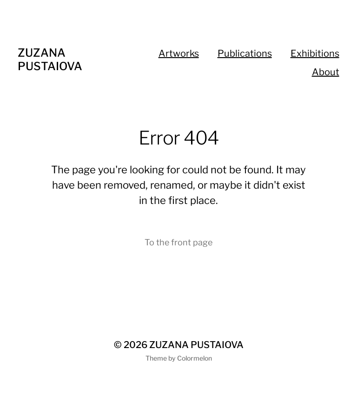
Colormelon (194, 358)
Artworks (179, 53)
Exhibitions (315, 53)
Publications (245, 53)
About (325, 72)
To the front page (178, 242)
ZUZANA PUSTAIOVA (50, 59)
